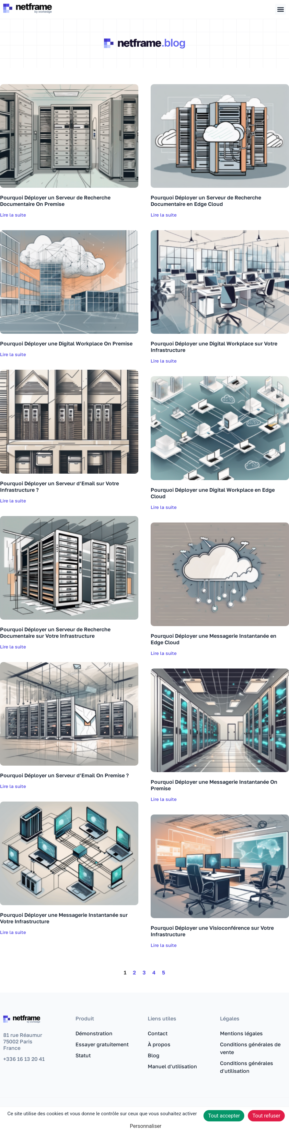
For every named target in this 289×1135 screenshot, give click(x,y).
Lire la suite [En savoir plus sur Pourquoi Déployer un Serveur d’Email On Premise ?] (13, 786)
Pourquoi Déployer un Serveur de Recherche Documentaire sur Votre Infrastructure (55, 632)
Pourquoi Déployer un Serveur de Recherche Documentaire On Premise (55, 200)
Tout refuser (266, 1116)
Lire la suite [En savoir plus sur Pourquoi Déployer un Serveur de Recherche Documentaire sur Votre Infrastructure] (13, 646)
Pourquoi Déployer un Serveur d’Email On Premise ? (64, 775)
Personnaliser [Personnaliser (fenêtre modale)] (146, 1126)
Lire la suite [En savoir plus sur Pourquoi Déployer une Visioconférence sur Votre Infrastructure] (164, 945)
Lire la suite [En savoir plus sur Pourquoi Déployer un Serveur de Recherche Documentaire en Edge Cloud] (164, 215)
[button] (280, 9)
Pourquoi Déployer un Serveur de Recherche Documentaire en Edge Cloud (206, 200)
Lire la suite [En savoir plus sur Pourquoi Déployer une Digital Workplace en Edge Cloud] (164, 507)
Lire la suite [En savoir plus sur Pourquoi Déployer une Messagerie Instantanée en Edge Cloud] (164, 653)
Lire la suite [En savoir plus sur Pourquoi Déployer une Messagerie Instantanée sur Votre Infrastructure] (13, 932)
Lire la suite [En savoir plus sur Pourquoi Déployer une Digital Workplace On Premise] (13, 354)
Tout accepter (224, 1116)
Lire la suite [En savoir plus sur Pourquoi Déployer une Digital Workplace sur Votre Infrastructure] (164, 361)
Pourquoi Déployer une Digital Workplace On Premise (66, 343)
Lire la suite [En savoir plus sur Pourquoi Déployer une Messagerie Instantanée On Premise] (164, 799)
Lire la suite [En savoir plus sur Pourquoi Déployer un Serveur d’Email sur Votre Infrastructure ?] (13, 500)
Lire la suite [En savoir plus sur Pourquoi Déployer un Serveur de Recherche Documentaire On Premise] (13, 215)
